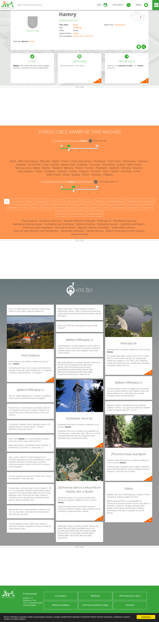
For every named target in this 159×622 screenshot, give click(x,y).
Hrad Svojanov (29, 220)
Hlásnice (142, 161)
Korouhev (95, 164)
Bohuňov (45, 161)
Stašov (39, 171)
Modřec (46, 168)
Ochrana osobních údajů (95, 604)
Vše (6, 201)
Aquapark (42, 201)
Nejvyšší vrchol (118, 207)
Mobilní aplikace (61, 604)
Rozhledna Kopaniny (125, 220)
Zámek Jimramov (85, 224)
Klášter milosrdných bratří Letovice (125, 231)
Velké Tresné (53, 174)
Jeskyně (94, 207)
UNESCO (55, 201)
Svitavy (73, 171)
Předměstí (101, 168)
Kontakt (130, 604)
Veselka (76, 174)
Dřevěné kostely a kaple (64, 207)
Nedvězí (57, 168)
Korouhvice (108, 164)
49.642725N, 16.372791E (83, 36)
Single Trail (146, 207)
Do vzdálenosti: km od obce (70, 140)
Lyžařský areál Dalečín (132, 224)
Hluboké (21, 164)
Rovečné (137, 168)
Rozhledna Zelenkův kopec (28, 224)
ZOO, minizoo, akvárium (23, 201)
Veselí (66, 174)
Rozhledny (12, 207)
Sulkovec (62, 171)
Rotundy (83, 207)
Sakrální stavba (95, 213)
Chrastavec (100, 161)
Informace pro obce (129, 595)
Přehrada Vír (104, 220)
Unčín (137, 171)
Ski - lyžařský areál (71, 201)
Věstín (85, 174)
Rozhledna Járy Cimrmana (59, 224)
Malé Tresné (134, 164)
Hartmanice (129, 161)
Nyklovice (69, 168)
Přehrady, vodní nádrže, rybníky (108, 201)
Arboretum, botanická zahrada (140, 201)
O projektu (61, 595)
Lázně (105, 207)
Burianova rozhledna (72, 231)
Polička (76, 33)
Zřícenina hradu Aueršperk (38, 227)
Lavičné (121, 164)
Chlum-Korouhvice (81, 161)
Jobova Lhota (68, 164)
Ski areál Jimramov (65, 227)
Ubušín (115, 171)
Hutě (46, 164)
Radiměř (114, 168)
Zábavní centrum (76, 213)
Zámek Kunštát (79, 234)
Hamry (68, 14)
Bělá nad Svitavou (28, 161)
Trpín (105, 171)
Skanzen (87, 201)
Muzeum (61, 213)
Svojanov (84, 171)
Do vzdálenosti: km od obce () (67, 181)
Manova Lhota (23, 168)
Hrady (24, 207)
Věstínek (96, 174)
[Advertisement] (79, 106)
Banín (13, 161)
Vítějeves (108, 174)
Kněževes (82, 164)
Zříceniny (45, 207)
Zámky (34, 207)
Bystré (75, 25)
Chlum (65, 161)
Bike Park (133, 207)
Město (36, 168)
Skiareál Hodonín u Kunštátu (94, 227)
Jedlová (55, 164)
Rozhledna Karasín (107, 224)
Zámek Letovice (95, 231)
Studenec (50, 171)
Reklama (95, 595)
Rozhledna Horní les (50, 220)
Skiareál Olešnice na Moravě (79, 220)
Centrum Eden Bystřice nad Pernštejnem (36, 231)
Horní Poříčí (34, 164)
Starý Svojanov (25, 171)
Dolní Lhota (114, 161)
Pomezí (89, 168)
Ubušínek (126, 171)
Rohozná (126, 168)
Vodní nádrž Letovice (123, 227)
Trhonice (95, 171)
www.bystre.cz (120, 25)
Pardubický (77, 27)
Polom (79, 168)
